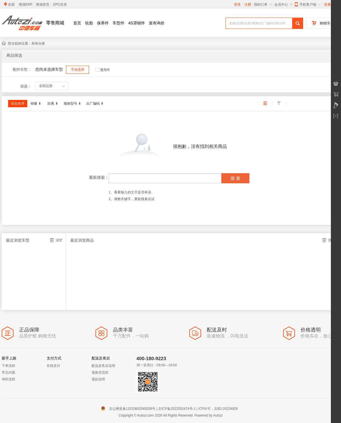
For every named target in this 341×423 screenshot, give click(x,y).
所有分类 (38, 43)
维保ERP (26, 4)
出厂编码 (94, 104)
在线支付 (53, 366)
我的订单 (263, 4)
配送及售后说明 (103, 366)
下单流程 (8, 366)
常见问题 (8, 372)
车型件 (118, 23)
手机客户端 (307, 4)
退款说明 (98, 379)
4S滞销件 (136, 23)
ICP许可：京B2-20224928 (218, 409)
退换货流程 (100, 372)
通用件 (103, 70)
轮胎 (89, 23)
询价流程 (8, 379)
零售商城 (55, 22)
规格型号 (72, 104)
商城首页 (42, 4)
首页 (77, 23)
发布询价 (157, 23)
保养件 (103, 23)
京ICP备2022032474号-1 (176, 409)
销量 (36, 104)
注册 (247, 4)
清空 (56, 240)
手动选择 (77, 70)
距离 (52, 104)
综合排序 (17, 104)
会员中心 (283, 4)
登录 (237, 4)
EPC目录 (60, 4)
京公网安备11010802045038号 (129, 409)
